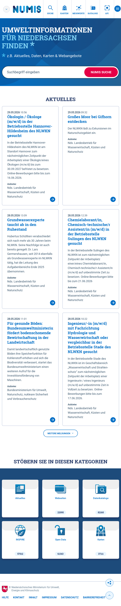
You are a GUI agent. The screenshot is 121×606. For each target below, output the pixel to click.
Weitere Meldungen (60, 433)
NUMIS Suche (101, 72)
